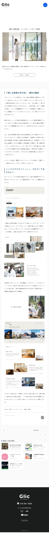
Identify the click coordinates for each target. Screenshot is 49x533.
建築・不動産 (27, 409)
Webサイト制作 (8, 409)
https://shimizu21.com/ (9, 415)
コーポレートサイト (18, 409)
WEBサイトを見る (24, 75)
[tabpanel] (24, 46)
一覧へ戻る (36, 430)
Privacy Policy (24, 521)
